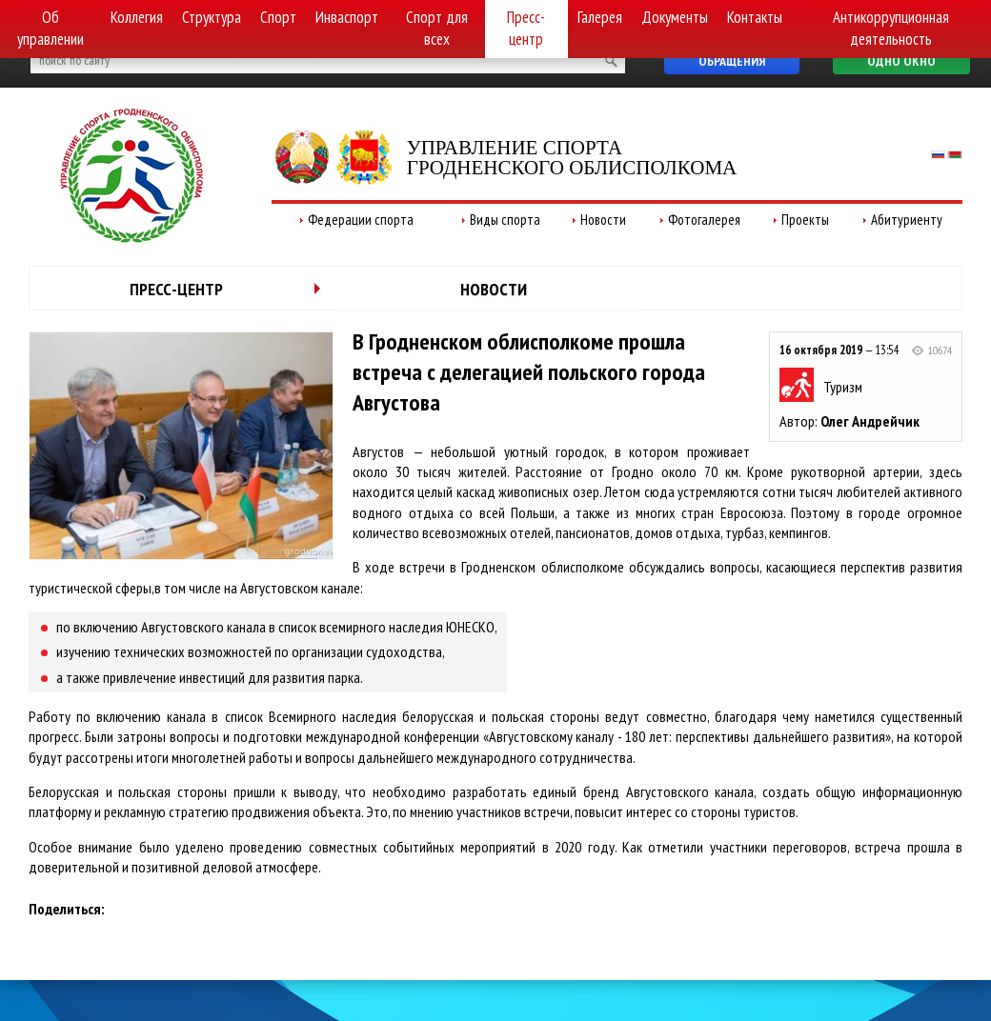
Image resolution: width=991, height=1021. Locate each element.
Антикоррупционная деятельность (891, 28)
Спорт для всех (437, 28)
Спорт (278, 17)
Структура (211, 17)
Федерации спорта (361, 219)
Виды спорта (505, 219)
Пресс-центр (526, 28)
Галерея (599, 17)
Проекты (805, 219)
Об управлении (50, 28)
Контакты (754, 17)
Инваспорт (346, 17)
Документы (674, 17)
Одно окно (901, 61)
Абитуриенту (906, 219)
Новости (603, 219)
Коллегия (137, 17)
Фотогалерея (704, 219)
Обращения (731, 61)
